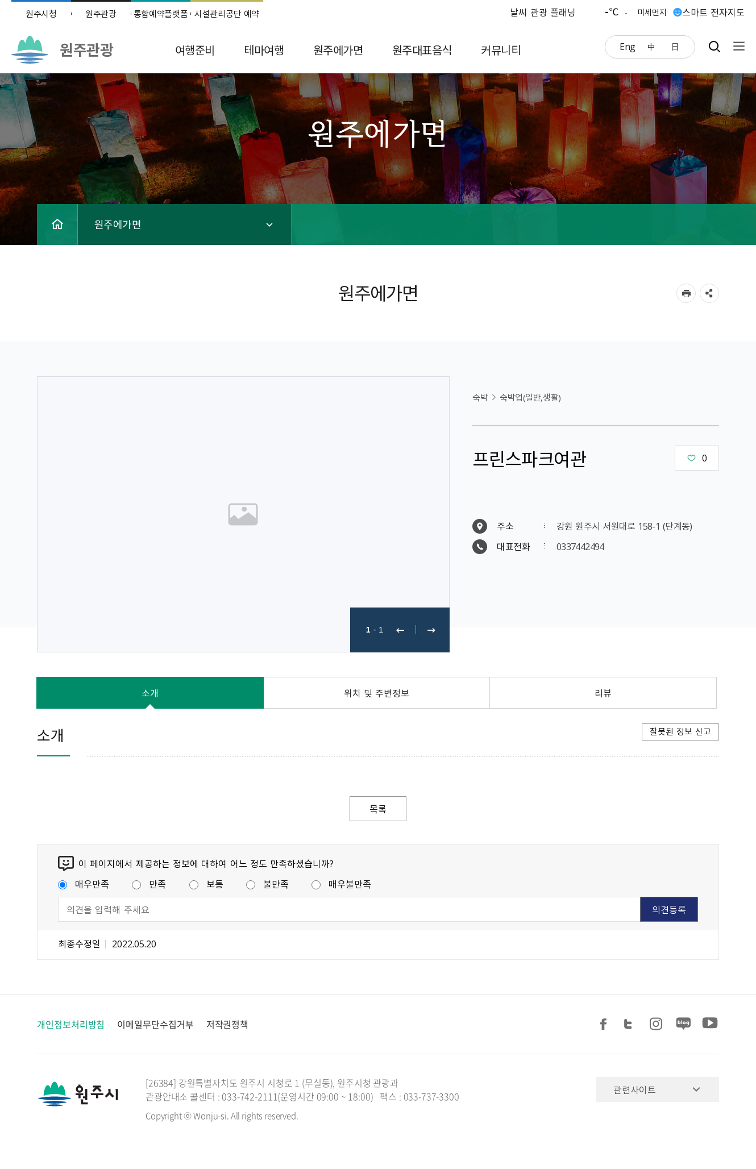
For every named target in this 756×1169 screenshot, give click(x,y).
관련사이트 (634, 1089)
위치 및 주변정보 (377, 693)
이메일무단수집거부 (155, 1024)
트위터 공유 (631, 1024)
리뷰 (603, 693)
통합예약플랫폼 (161, 13)
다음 (431, 630)
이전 (400, 630)
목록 (378, 809)
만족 (149, 883)
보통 (206, 883)
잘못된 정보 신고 (680, 731)
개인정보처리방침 (71, 1024)
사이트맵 (736, 46)
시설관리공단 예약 (226, 13)
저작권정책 (227, 1024)
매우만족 (83, 883)
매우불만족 (341, 883)
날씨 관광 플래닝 (543, 12)
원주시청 (41, 13)
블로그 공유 (684, 1024)
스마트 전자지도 (713, 12)
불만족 (267, 883)
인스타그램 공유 (658, 1024)
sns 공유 (709, 293)
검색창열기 (714, 46)
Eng (627, 46)
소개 (150, 693)
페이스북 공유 (605, 1024)
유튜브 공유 (710, 1024)
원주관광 (101, 13)
